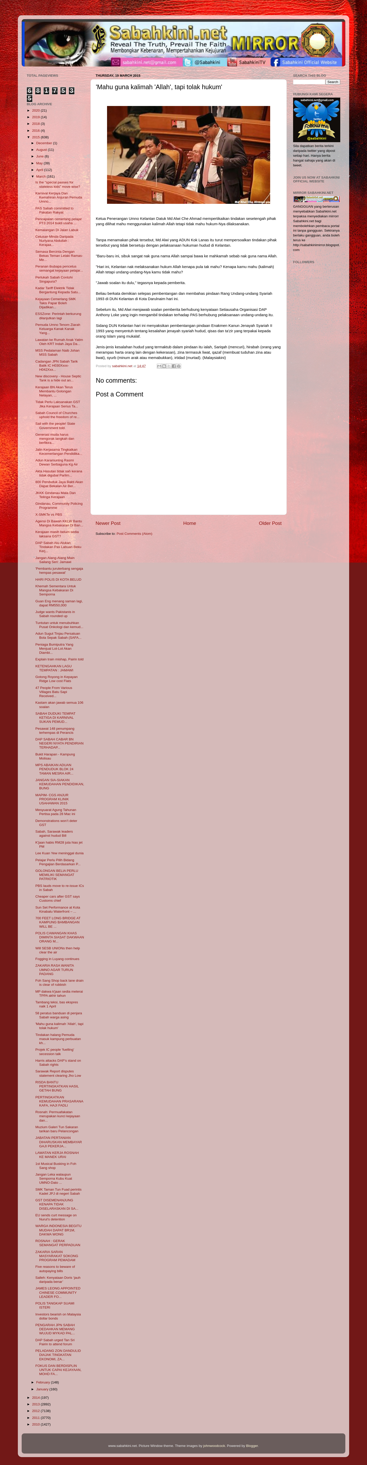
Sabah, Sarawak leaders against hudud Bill (54, 833)
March (41, 176)
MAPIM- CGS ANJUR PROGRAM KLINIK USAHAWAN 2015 (52, 799)
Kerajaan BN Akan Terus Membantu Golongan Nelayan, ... (54, 391)
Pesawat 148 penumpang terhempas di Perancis (54, 731)
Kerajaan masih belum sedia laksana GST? (57, 534)
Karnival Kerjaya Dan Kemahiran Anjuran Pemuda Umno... (58, 197)
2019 (36, 117)
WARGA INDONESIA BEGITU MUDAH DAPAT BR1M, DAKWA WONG (58, 1230)
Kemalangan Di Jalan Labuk (56, 230)
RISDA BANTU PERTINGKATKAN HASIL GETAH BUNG (57, 1086)
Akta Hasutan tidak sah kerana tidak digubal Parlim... (58, 473)
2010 (36, 1424)
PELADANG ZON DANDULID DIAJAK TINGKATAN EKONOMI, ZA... (58, 1355)
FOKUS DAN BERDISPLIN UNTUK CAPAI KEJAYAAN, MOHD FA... (58, 1370)
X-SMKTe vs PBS (48, 514)
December (44, 143)
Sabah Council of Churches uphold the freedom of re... (57, 415)
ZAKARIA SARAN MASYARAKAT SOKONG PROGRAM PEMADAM (56, 1256)
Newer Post (108, 523)
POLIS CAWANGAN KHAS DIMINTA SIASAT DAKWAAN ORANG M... (59, 937)
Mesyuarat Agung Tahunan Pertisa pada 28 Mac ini (55, 812)
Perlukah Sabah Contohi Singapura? (54, 279)
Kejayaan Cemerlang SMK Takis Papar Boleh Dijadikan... (55, 303)
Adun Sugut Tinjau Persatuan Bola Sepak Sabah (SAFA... (58, 636)
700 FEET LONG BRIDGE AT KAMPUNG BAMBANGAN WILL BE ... (58, 922)
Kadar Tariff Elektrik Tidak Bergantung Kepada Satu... (58, 290)
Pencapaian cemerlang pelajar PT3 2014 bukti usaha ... (58, 221)
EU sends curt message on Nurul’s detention (56, 1217)
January (42, 1389)
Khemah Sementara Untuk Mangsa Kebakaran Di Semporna (55, 590)
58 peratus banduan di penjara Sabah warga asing (58, 1015)
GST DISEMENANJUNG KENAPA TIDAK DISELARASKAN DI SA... (56, 1204)
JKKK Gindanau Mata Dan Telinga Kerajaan (55, 495)
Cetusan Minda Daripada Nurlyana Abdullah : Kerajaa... (54, 241)
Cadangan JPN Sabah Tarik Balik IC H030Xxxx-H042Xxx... (56, 365)
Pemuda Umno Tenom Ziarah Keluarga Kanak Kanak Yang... (57, 329)
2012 (36, 1411)
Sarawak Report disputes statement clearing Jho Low (58, 1073)
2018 (36, 124)
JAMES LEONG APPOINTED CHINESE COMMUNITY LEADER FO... (58, 1292)
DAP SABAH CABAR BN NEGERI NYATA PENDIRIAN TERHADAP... (59, 743)
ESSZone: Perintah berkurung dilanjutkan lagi (58, 316)
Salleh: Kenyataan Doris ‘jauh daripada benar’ (58, 1280)
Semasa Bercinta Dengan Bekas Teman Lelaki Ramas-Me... (59, 256)
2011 (36, 1418)
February (43, 1382)
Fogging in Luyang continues (57, 959)
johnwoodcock (214, 1446)
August (42, 150)
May (40, 163)
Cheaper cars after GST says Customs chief (57, 898)
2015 (36, 137)
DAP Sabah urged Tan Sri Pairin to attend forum (55, 1342)
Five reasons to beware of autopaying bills (55, 1269)
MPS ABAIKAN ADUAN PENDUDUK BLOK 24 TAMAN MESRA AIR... (54, 769)
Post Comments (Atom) (134, 534)
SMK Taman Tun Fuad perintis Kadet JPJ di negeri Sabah (58, 1191)
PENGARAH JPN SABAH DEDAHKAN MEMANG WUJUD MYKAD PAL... (55, 1329)
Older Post (270, 523)
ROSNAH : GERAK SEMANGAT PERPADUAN (57, 1243)
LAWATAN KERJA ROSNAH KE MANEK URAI (57, 1155)
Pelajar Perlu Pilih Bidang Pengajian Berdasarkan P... (58, 862)
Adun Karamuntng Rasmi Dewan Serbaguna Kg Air (56, 462)
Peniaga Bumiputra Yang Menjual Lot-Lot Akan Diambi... (54, 649)
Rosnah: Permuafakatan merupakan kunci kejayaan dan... (57, 1116)
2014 (36, 1398)
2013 (36, 1404)
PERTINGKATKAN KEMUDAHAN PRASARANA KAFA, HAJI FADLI (59, 1101)
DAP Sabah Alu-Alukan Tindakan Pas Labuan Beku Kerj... (58, 547)
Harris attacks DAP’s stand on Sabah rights (58, 1063)
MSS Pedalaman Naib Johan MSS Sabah (57, 352)
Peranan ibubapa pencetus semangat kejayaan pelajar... (59, 268)
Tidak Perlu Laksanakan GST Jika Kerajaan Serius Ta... (57, 404)
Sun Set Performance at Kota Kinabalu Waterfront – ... (57, 909)
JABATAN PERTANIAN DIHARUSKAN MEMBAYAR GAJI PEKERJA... (58, 1142)
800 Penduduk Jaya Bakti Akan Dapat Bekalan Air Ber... (59, 484)
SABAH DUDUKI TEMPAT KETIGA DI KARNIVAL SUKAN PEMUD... (55, 718)
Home (189, 523)
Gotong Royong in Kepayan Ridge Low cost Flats (56, 679)
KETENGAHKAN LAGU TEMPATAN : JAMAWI (54, 668)
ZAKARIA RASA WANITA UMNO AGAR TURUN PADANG (54, 970)
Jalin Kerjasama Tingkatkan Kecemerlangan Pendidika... (58, 452)
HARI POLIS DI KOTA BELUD (58, 579)
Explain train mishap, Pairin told (59, 659)
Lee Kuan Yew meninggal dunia (59, 853)
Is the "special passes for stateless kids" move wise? (57, 184)
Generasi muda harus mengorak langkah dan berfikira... (54, 439)
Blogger (252, 1446)
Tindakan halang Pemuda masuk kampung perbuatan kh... (58, 1039)
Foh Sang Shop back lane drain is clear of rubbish (59, 983)
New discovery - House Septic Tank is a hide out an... (58, 378)
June (40, 156)
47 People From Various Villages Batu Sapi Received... (53, 692)
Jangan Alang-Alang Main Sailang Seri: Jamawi (55, 560)
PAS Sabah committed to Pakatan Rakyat (54, 210)
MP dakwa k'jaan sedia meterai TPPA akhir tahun (59, 993)
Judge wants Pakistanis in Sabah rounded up (55, 614)
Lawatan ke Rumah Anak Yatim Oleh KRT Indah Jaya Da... (59, 342)
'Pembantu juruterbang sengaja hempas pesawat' (59, 571)
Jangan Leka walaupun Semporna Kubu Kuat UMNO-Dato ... (53, 1178)
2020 (36, 110)
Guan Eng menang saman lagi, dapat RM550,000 (59, 603)
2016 (36, 130)
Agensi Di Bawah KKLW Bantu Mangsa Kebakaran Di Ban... (59, 523)
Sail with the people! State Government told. (55, 426)
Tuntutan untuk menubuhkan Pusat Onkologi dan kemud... (59, 625)
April (40, 170)
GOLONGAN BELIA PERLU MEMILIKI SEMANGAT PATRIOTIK (56, 875)
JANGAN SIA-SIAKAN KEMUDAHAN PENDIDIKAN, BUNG (59, 784)
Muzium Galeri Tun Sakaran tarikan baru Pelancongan (56, 1129)
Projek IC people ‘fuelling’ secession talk (54, 1052)
